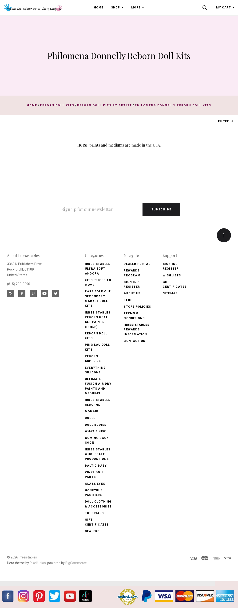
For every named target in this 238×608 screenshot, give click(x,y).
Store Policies (137, 306)
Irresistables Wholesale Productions (98, 454)
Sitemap (170, 293)
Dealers (92, 531)
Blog (128, 300)
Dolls (90, 418)
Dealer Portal (137, 264)
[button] (232, 121)
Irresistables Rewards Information (136, 329)
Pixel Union (38, 563)
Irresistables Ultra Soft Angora (98, 268)
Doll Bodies (95, 424)
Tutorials (94, 513)
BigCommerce (76, 563)
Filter (225, 121)
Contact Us (134, 341)
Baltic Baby (96, 465)
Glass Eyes (95, 483)
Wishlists (172, 275)
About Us (132, 293)
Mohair (91, 411)
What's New (95, 431)
